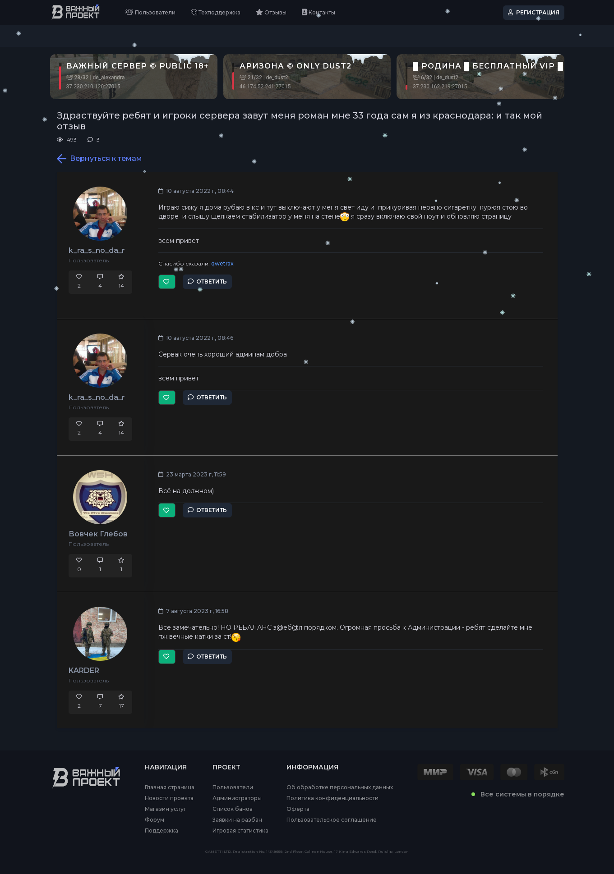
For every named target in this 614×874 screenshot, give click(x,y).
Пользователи (150, 12)
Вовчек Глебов (98, 534)
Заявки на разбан (237, 820)
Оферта (297, 809)
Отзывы (271, 12)
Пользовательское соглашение (331, 820)
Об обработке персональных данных (339, 787)
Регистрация (533, 12)
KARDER (84, 670)
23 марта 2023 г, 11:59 (192, 474)
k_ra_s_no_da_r (97, 250)
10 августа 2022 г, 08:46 (195, 337)
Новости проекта (169, 798)
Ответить (207, 281)
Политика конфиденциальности (332, 798)
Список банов (232, 809)
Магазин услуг (165, 809)
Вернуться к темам (99, 158)
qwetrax (222, 263)
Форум (154, 820)
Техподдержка (215, 12)
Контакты (318, 12)
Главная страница (169, 787)
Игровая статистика (240, 830)
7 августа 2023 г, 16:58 (193, 611)
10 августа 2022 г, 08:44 (196, 191)
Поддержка (161, 830)
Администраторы (237, 798)
